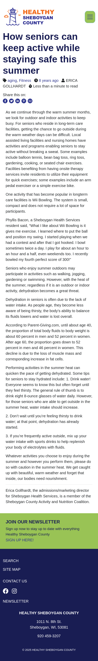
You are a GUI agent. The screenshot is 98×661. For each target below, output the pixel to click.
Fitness (25, 80)
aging (12, 80)
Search (10, 561)
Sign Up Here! (20, 540)
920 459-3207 (48, 636)
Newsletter (16, 601)
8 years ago (49, 80)
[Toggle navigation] (90, 17)
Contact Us (15, 581)
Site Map (11, 569)
